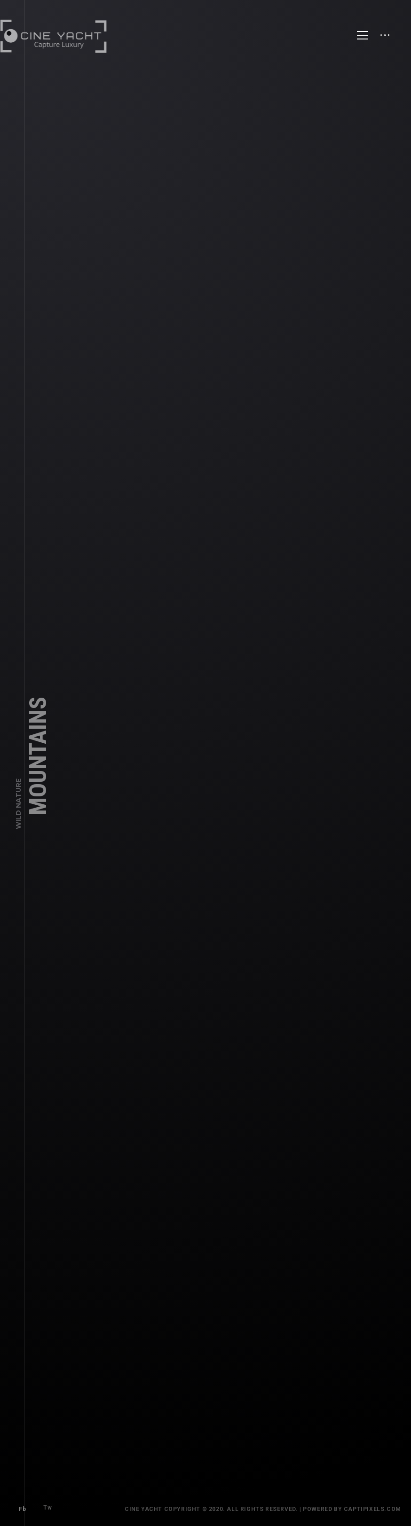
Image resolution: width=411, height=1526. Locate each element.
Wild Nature (18, 810)
